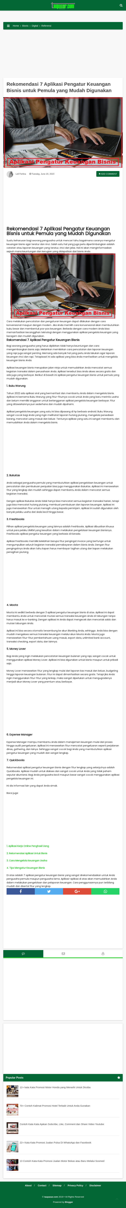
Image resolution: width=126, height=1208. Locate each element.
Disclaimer (95, 1185)
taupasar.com (51, 1197)
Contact (42, 1185)
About (28, 1185)
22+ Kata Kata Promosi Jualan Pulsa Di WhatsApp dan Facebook (55, 1142)
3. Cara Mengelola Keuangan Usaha (27, 860)
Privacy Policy (75, 1185)
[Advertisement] (63, 55)
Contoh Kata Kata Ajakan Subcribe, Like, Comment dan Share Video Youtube (62, 1124)
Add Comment (108, 174)
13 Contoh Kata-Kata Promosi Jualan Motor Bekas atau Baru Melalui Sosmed (62, 1161)
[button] (121, 5)
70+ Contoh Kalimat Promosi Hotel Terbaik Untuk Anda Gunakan (55, 1105)
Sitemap (56, 1185)
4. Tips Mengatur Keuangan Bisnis (26, 868)
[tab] (23, 953)
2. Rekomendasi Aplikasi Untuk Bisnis (27, 853)
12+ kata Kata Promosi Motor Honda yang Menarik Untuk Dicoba (55, 1087)
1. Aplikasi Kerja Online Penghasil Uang (28, 846)
